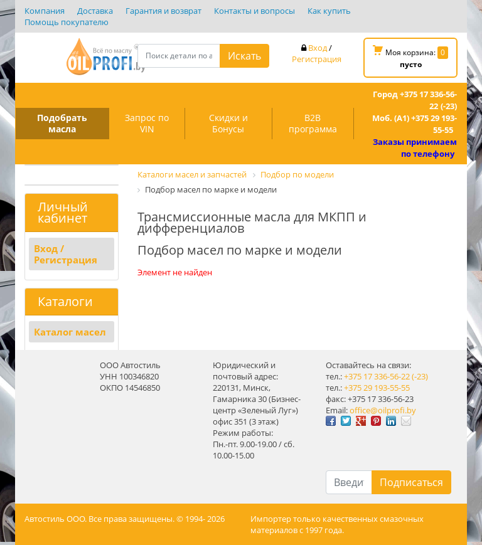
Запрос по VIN (147, 123)
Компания (44, 10)
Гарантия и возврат (163, 10)
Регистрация (316, 59)
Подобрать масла (62, 123)
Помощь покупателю (66, 22)
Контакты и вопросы (254, 10)
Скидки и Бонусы (228, 123)
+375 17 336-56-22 (377, 376)
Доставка (95, 10)
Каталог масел (70, 331)
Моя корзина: (410, 57)
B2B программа (313, 123)
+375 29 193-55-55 (377, 387)
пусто (411, 64)
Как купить (329, 10)
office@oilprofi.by (383, 410)
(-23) (420, 376)
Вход (317, 47)
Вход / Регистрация (65, 254)
